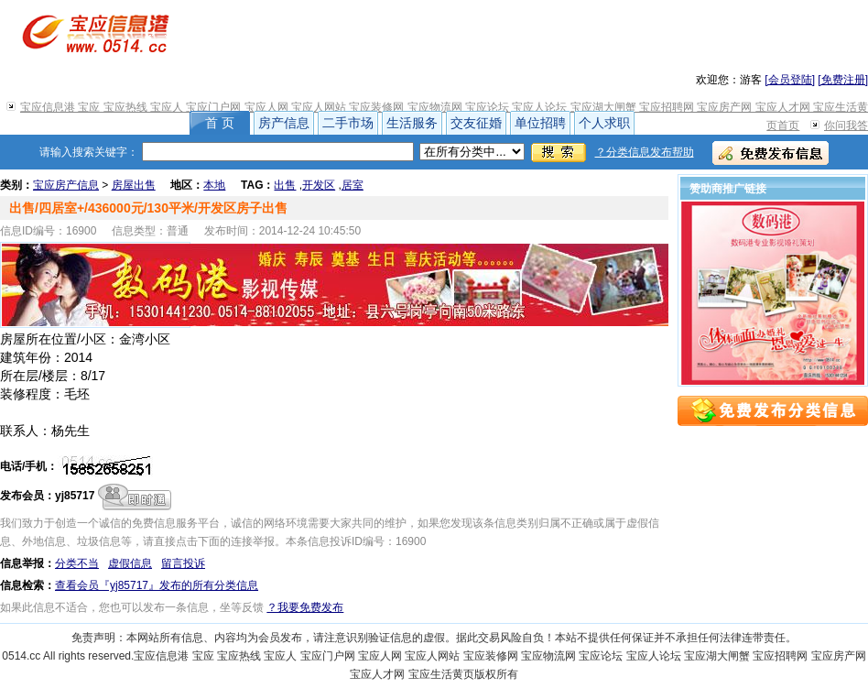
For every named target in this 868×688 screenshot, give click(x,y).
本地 (214, 185)
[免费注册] (843, 79)
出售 (285, 185)
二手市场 (348, 122)
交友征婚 (476, 122)
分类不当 (77, 563)
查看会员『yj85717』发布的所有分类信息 (156, 585)
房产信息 (283, 122)
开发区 (318, 185)
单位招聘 (540, 122)
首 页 (219, 122)
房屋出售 (134, 185)
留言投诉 (183, 563)
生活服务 (412, 122)
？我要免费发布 (304, 607)
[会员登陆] (790, 79)
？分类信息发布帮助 (644, 152)
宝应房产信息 (66, 185)
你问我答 (846, 125)
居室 (352, 185)
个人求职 (604, 122)
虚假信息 (130, 563)
